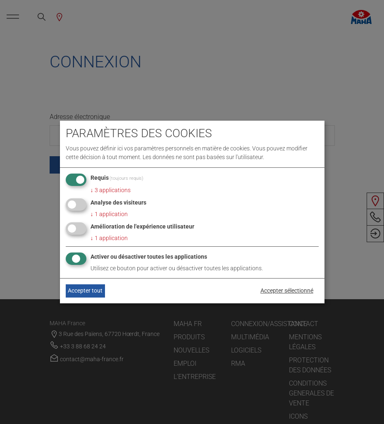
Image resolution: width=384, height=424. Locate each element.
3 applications (111, 190)
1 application (109, 214)
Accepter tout (85, 290)
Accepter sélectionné (286, 290)
